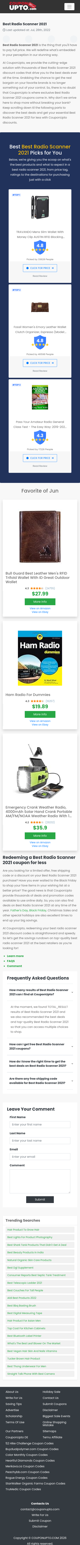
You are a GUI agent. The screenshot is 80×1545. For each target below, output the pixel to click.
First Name (18, 1117)
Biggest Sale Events (56, 1416)
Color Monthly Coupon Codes (27, 1455)
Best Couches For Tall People (25, 1290)
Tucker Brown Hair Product (23, 1358)
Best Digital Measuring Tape (24, 1313)
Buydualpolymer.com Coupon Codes (32, 1449)
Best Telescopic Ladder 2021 (24, 1283)
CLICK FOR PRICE (39, 268)
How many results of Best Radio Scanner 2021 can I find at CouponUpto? (38, 992)
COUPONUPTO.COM (45, 1538)
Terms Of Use (15, 1422)
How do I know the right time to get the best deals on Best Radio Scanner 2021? (37, 1063)
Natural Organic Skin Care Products (29, 1260)
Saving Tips (14, 1404)
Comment (14, 966)
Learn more (15, 956)
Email (14, 1149)
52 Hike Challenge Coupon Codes (30, 1443)
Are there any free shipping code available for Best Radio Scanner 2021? (37, 1081)
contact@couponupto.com (40, 1509)
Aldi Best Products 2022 (21, 1298)
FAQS (11, 961)
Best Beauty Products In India (25, 1252)
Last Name (17, 1133)
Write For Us (14, 1398)
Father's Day (19, 910)
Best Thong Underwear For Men (26, 1366)
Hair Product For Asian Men (24, 1320)
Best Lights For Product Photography (29, 1237)
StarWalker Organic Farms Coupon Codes (35, 1483)
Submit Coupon (40, 1521)
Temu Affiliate (52, 1437)
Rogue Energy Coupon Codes (27, 1478)
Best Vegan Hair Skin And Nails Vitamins (32, 1351)
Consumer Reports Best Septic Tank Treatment (36, 1275)
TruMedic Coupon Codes (23, 1489)
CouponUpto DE (17, 1437)
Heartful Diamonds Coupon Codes (30, 1461)
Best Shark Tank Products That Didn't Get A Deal (36, 1245)
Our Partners (14, 1431)
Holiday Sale (51, 1392)
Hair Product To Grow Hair (23, 1229)
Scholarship (14, 1416)
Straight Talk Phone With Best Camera (31, 1374)
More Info (40, 602)
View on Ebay (40, 612)
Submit (40, 1199)
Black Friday (37, 910)
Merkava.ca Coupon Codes (25, 1466)
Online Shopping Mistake (54, 1423)
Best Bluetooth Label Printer (24, 1336)
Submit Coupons (55, 1404)
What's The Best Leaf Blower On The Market (33, 1343)
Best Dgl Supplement (20, 1267)
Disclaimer (40, 1526)
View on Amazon (40, 608)
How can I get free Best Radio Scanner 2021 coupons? (36, 1046)
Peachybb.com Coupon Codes (28, 1472)
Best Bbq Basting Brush (21, 1305)
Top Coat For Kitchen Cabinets (26, 1328)
